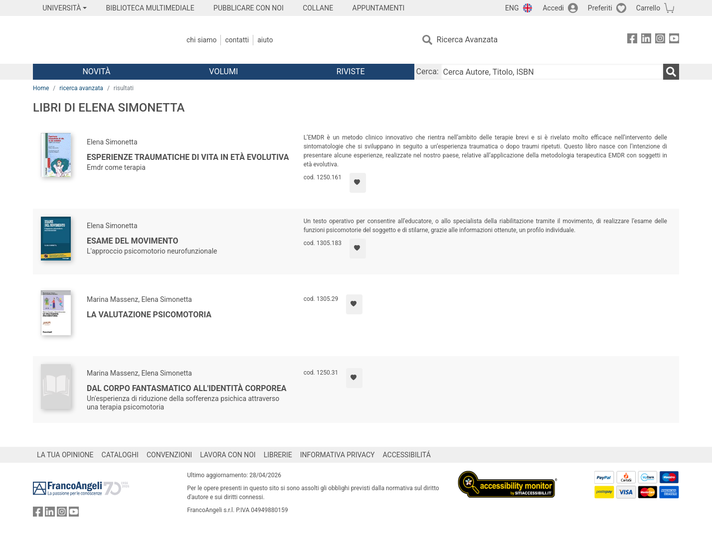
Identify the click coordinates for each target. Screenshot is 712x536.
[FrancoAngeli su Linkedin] (646, 40)
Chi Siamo (201, 40)
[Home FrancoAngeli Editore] (99, 40)
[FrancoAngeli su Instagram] (660, 40)
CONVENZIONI (169, 455)
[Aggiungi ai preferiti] (358, 183)
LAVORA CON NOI (228, 455)
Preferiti (600, 8)
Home (41, 88)
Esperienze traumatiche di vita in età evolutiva (188, 157)
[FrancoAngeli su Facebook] (632, 40)
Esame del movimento (132, 241)
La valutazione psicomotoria (149, 314)
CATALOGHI (120, 455)
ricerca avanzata (81, 88)
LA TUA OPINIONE (65, 455)
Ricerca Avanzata (467, 39)
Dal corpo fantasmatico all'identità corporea (187, 388)
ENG (512, 8)
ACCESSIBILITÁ (407, 455)
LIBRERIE (278, 455)
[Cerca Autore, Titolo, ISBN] (552, 72)
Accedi (553, 8)
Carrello (648, 8)
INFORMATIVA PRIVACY (337, 455)
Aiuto (265, 40)
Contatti (237, 40)
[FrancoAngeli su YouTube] (674, 40)
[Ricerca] (671, 72)
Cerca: (427, 71)
